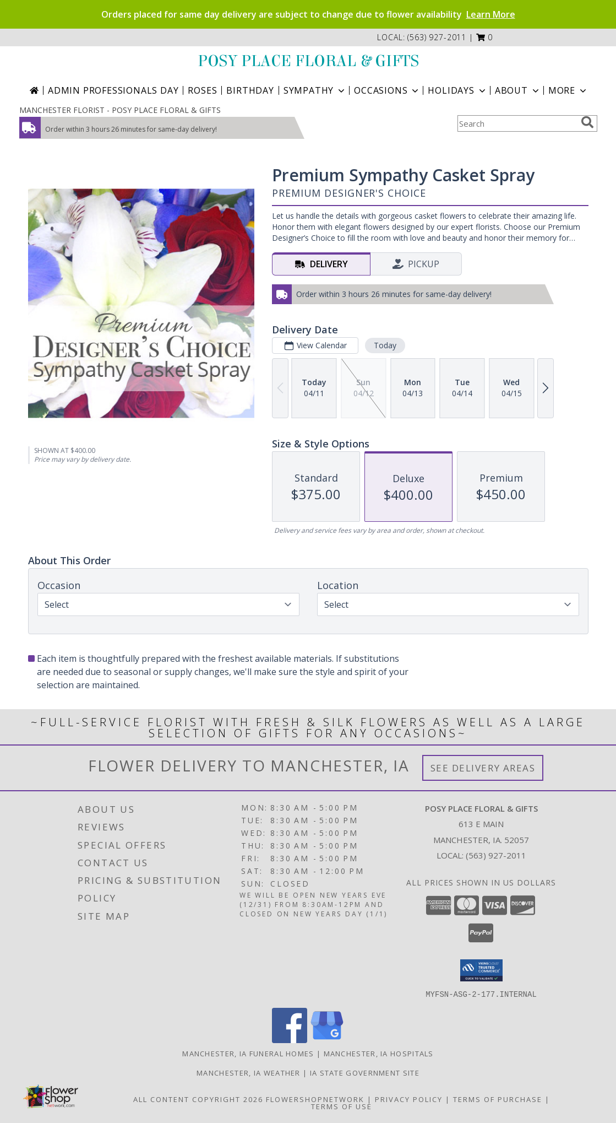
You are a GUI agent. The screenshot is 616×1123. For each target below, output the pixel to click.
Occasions (387, 90)
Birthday (250, 90)
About (518, 90)
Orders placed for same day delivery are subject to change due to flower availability (308, 14)
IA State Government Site (364, 1072)
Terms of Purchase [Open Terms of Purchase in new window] (497, 1099)
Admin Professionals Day (113, 90)
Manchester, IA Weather (249, 1072)
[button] (484, 37)
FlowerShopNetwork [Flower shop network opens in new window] (315, 1099)
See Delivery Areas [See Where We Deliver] (483, 768)
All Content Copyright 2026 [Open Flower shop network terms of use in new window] (198, 1099)
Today (384, 345)
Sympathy (315, 90)
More (568, 90)
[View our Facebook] (289, 1039)
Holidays (457, 90)
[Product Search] (517, 123)
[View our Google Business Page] (327, 1039)
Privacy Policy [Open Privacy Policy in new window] (409, 1099)
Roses (202, 90)
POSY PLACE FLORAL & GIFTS (308, 61)
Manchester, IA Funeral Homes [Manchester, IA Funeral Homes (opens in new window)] (248, 1053)
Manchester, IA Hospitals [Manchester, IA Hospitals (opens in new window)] (379, 1053)
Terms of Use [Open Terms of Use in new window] (341, 1106)
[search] (587, 122)
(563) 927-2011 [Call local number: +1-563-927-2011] (436, 37)
